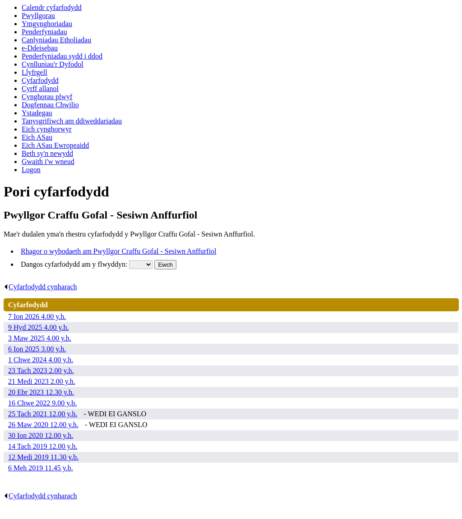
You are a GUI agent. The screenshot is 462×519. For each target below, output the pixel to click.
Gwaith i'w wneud (48, 161)
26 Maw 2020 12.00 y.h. (43, 424)
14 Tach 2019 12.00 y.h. (43, 446)
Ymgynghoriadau (47, 23)
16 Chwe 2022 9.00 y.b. (42, 403)
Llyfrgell (34, 72)
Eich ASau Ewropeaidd (55, 145)
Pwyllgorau (38, 15)
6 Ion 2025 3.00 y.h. (37, 349)
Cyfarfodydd (40, 80)
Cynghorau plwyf (47, 96)
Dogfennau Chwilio (50, 105)
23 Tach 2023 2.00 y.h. (41, 370)
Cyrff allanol (40, 88)
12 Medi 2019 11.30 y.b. (43, 457)
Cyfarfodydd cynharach (40, 287)
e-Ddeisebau (40, 48)
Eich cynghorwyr (47, 129)
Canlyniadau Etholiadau (56, 40)
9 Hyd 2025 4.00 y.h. (38, 327)
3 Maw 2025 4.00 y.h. (39, 338)
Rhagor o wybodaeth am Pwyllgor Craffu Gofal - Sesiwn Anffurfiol (119, 251)
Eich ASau (37, 137)
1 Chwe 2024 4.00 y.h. (40, 360)
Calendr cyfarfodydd (52, 7)
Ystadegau (37, 113)
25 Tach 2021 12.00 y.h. (43, 414)
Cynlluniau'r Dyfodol (52, 64)
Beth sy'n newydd (47, 153)
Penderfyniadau (44, 32)
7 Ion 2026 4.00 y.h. (37, 316)
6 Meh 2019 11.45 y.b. (40, 468)
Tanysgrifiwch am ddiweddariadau (72, 121)
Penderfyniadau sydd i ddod (62, 56)
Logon (31, 169)
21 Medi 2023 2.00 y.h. (41, 381)
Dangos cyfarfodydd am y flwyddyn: (75, 264)
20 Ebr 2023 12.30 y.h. (41, 392)
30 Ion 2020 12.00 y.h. (40, 435)
